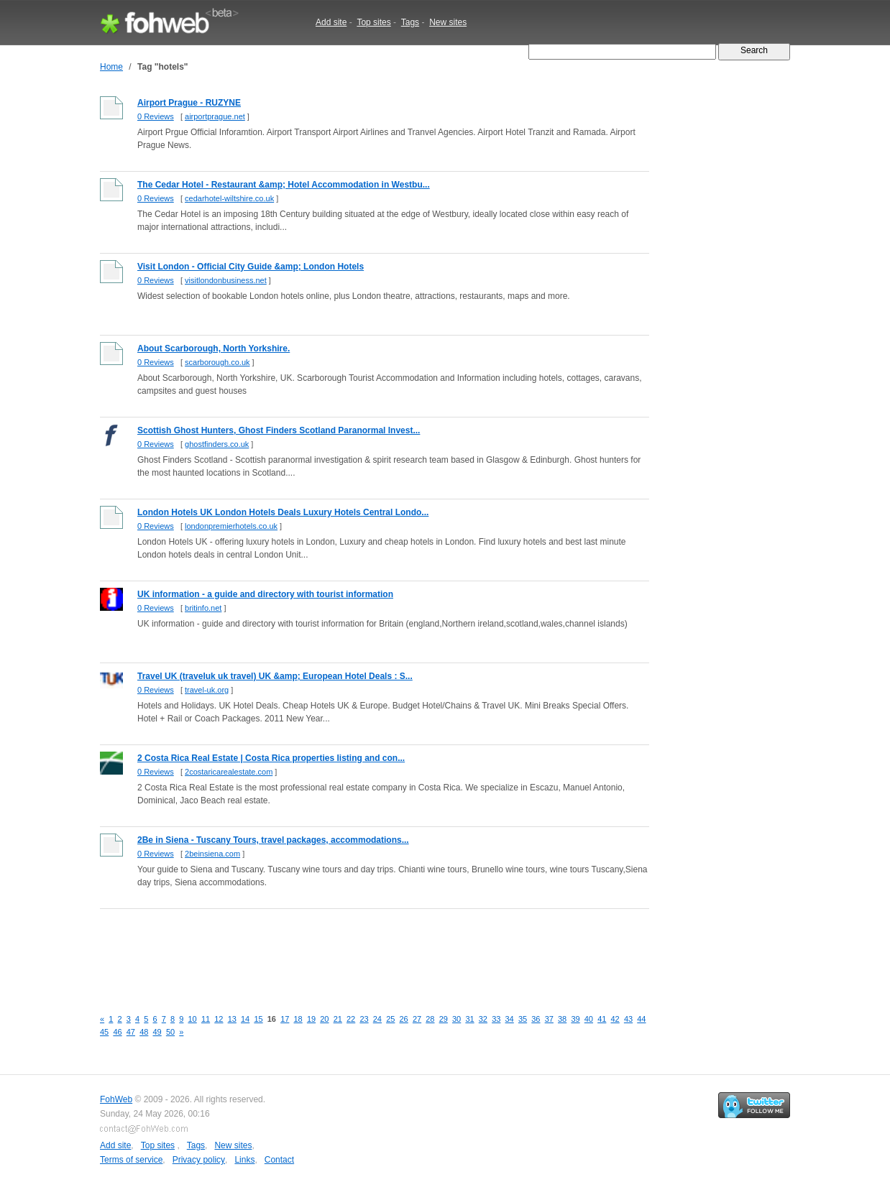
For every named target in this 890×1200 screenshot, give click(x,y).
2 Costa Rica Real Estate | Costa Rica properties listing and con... (271, 758)
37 (549, 1019)
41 (601, 1019)
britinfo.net (203, 608)
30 (456, 1019)
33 (496, 1019)
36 (535, 1019)
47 (131, 1032)
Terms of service (131, 1160)
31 (469, 1019)
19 (311, 1019)
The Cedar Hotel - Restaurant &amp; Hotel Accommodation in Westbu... (283, 185)
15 (258, 1019)
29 (443, 1019)
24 (377, 1019)
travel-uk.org (207, 690)
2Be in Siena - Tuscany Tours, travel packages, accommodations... (273, 840)
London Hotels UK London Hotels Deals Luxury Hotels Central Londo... (282, 512)
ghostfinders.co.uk (217, 444)
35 (522, 1019)
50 (170, 1032)
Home (111, 67)
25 (390, 1019)
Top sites (373, 22)
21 (338, 1019)
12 (218, 1019)
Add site (331, 22)
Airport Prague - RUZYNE (189, 103)
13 (232, 1019)
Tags (410, 22)
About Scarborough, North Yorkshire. (213, 348)
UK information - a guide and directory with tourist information (265, 594)
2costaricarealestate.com (228, 771)
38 (562, 1019)
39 (575, 1019)
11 (205, 1019)
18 (298, 1019)
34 (509, 1019)
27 (417, 1019)
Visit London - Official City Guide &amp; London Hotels (250, 267)
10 (192, 1019)
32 (483, 1019)
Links (244, 1160)
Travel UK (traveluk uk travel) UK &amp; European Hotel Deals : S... (275, 676)
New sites (448, 22)
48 (143, 1032)
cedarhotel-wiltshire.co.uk (229, 198)
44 (641, 1019)
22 (351, 1019)
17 (284, 1019)
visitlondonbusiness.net (226, 280)
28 (430, 1019)
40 (588, 1019)
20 (324, 1019)
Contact (279, 1160)
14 (245, 1019)
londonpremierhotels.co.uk (231, 526)
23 (363, 1019)
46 (117, 1032)
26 (404, 1019)
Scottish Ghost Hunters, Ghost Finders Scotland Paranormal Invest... (278, 430)
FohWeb (116, 1099)
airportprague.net (215, 116)
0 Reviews (155, 116)
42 (615, 1019)
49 (157, 1032)
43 (628, 1019)
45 (104, 1032)
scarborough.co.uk (217, 362)
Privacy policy (199, 1160)
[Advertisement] (361, 950)
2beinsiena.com (212, 853)
